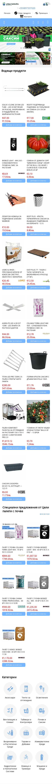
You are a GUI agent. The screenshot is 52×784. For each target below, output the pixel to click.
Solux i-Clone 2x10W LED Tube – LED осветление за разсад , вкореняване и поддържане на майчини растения (13, 109)
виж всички (45, 514)
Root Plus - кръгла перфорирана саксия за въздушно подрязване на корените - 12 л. (38, 220)
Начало (7, 13)
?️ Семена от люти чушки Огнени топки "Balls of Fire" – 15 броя (38, 430)
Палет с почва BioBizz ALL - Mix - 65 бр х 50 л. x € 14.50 (37, 600)
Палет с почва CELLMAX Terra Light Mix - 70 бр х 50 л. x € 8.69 (12, 549)
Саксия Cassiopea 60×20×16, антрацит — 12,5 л (12, 486)
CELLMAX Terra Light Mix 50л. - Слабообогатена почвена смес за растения (37, 327)
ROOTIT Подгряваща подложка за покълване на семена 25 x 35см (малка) (38, 108)
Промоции (41, 13)
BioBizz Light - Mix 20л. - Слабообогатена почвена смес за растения (12, 164)
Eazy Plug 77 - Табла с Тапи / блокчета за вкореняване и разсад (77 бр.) (37, 273)
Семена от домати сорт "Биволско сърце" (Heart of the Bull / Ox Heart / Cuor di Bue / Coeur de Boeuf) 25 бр (38, 165)
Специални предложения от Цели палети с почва (25, 509)
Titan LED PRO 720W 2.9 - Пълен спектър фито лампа (12, 379)
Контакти (26, 16)
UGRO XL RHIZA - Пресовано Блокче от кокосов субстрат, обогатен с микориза (12, 273)
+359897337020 (27, 8)
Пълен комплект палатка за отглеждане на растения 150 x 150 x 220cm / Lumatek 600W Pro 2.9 (13, 432)
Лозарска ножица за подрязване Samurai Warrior (11, 218)
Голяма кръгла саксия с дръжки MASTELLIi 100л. (38, 378)
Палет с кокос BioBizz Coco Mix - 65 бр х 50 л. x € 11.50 (13, 651)
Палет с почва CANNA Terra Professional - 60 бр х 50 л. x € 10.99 (12, 600)
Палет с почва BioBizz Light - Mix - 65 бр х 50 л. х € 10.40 (38, 549)
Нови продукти (22, 13)
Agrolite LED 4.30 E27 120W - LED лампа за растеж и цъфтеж (11, 325)
